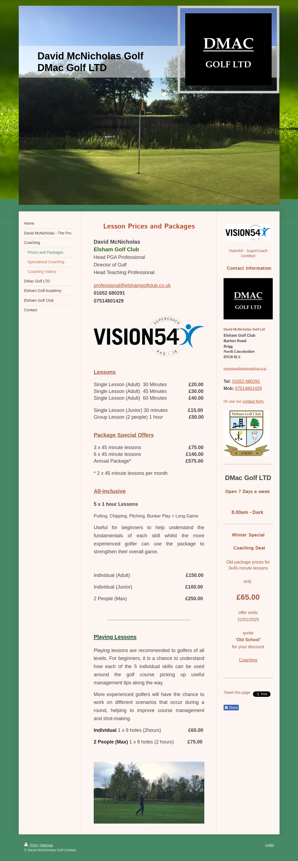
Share (231, 708)
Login (269, 845)
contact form (253, 401)
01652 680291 (246, 381)
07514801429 (248, 388)
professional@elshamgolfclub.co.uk (132, 285)
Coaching (248, 660)
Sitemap (46, 845)
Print (31, 845)
